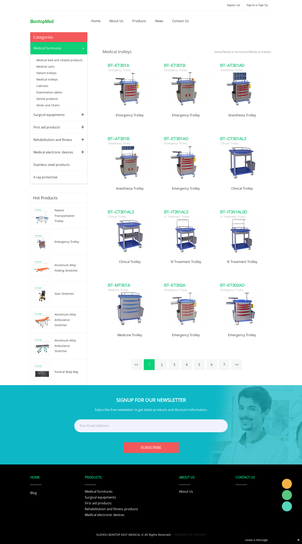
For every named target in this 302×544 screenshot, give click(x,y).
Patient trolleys (46, 73)
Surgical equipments (49, 115)
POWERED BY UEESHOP (190, 535)
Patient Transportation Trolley (64, 215)
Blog (33, 493)
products (139, 21)
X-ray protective (45, 177)
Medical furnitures (47, 48)
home (95, 21)
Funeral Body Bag (66, 372)
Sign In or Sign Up (257, 5)
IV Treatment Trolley (186, 262)
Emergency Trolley (67, 242)
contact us (180, 21)
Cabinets (42, 86)
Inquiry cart (233, 5)
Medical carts (45, 66)
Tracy (287, 484)
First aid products (46, 127)
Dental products (47, 99)
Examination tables (49, 92)
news (159, 21)
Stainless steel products (51, 164)
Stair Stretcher (64, 294)
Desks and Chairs (48, 105)
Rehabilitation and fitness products (111, 509)
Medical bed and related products (59, 60)
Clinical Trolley (242, 188)
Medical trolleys (47, 79)
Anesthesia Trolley (242, 115)
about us (116, 21)
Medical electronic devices (53, 152)
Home (218, 52)
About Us (186, 491)
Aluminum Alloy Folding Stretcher (66, 267)
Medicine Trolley (129, 335)
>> (236, 364)
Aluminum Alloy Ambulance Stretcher (65, 319)
